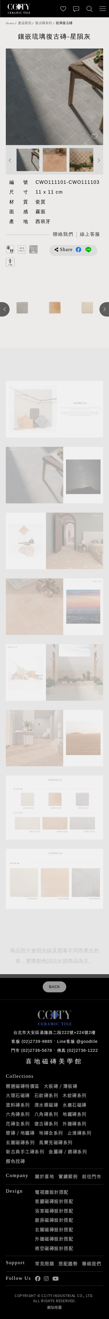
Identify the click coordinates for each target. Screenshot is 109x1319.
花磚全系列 (18, 1123)
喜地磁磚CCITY (19, 8)
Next (98, 161)
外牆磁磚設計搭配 (54, 1239)
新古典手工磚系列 (25, 1151)
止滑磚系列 (79, 1133)
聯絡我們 (91, 1263)
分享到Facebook (78, 249)
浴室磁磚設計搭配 (54, 1211)
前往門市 (91, 1176)
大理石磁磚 (18, 1095)
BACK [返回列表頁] (54, 987)
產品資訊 (24, 23)
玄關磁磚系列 (20, 1142)
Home (10, 23)
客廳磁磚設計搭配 (54, 1201)
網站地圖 (54, 1307)
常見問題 (44, 1263)
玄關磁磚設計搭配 (54, 1229)
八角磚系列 (46, 1114)
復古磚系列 (43, 23)
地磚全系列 (51, 1133)
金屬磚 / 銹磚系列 (68, 1151)
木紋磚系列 (74, 1095)
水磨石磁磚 (74, 1105)
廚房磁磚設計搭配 (54, 1220)
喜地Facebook (37, 1279)
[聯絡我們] (76, 8)
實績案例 (68, 1176)
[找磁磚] (89, 8)
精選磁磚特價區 (23, 1086)
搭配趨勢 (68, 1263)
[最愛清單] (63, 8)
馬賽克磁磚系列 (56, 1142)
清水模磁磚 (46, 1105)
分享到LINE (88, 249)
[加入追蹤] (94, 137)
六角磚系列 (18, 1114)
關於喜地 (44, 1176)
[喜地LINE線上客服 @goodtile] (89, 235)
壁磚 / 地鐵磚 (20, 1133)
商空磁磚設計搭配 (54, 1248)
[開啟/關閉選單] (102, 8)
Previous (10, 161)
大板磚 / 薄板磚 (61, 1086)
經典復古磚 (64, 23)
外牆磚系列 (74, 1123)
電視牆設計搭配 (52, 1192)
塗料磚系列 (18, 1105)
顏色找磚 (15, 1161)
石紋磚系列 (46, 1095)
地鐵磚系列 (74, 1114)
